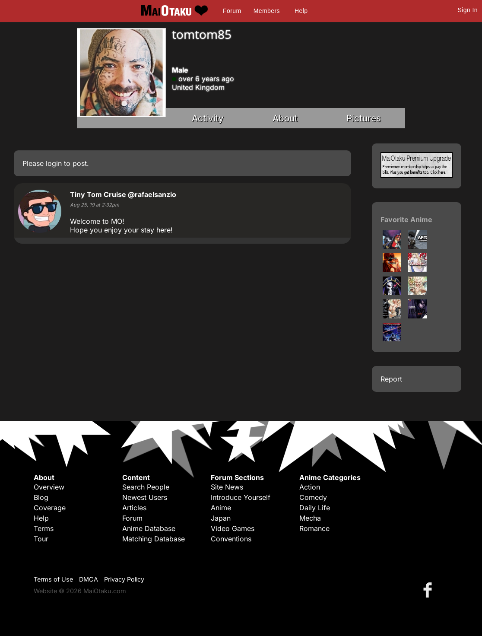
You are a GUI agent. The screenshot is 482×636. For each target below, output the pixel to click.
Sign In (468, 9)
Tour (41, 538)
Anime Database (148, 528)
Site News (227, 487)
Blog (41, 497)
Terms (44, 528)
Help (301, 10)
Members (267, 10)
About (285, 118)
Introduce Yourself (240, 497)
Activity (208, 118)
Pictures (363, 118)
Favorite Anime (406, 219)
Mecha (310, 518)
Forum (232, 10)
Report (391, 379)
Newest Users (144, 497)
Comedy (313, 497)
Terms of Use (53, 579)
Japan (221, 518)
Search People (145, 487)
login (54, 163)
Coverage (50, 507)
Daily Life (314, 507)
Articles (134, 507)
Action (309, 487)
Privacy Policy (124, 579)
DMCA (88, 579)
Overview (49, 487)
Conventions (231, 538)
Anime (221, 507)
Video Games (232, 528)
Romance (314, 528)
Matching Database (153, 538)
